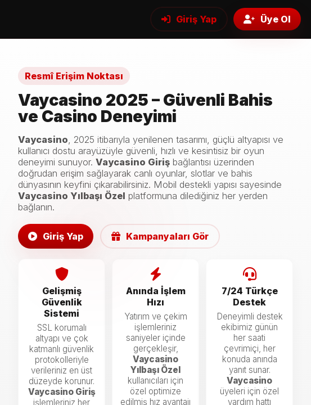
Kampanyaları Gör (160, 236)
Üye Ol (267, 19)
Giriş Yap (189, 19)
